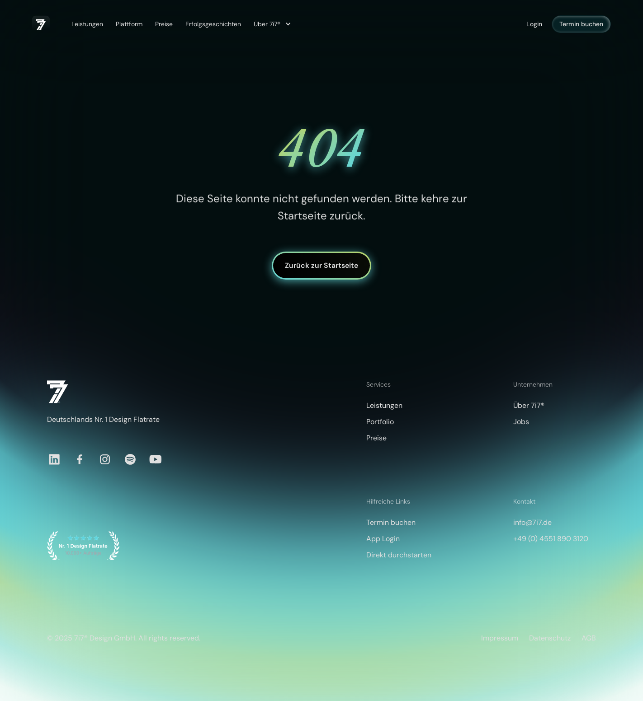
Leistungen (87, 24)
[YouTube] (155, 459)
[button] (271, 24)
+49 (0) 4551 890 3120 (550, 538)
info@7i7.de (532, 522)
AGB (589, 638)
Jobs (521, 421)
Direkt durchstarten (398, 555)
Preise (164, 24)
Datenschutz (550, 638)
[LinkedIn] (54, 459)
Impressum (499, 638)
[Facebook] (79, 459)
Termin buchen (581, 24)
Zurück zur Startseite (321, 265)
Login (534, 24)
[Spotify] (130, 459)
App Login (383, 538)
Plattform (129, 24)
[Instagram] (105, 459)
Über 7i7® (528, 405)
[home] (41, 24)
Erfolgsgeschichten (213, 24)
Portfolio (380, 421)
